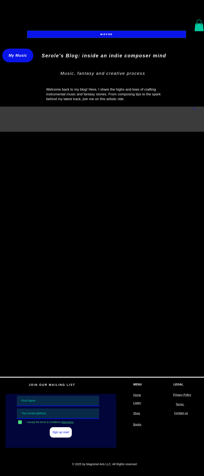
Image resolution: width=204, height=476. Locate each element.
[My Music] (17, 55)
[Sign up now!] (61, 432)
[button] (199, 25)
